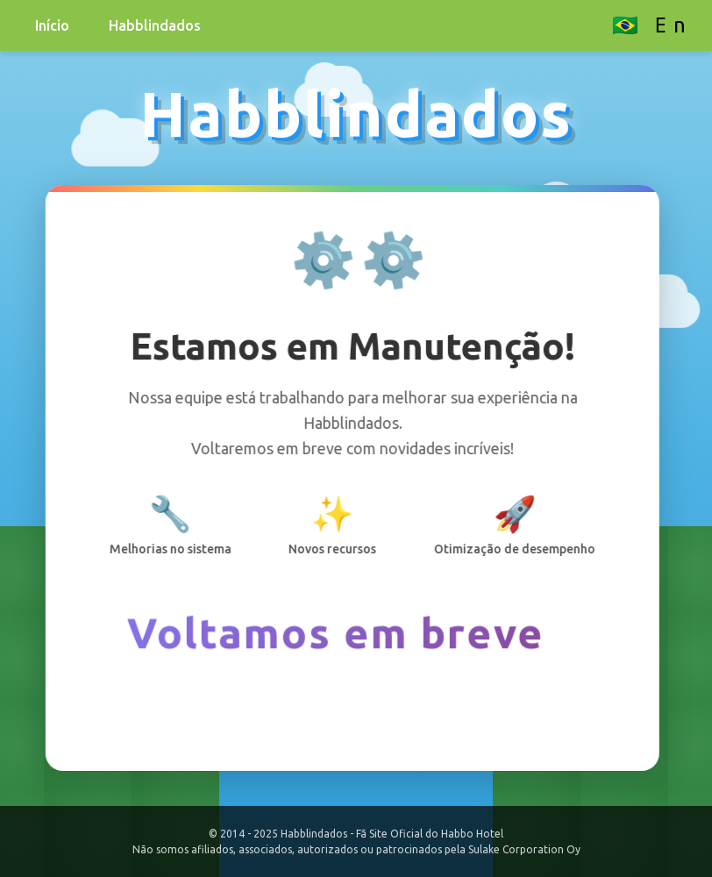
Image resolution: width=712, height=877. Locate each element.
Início (52, 25)
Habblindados (155, 25)
